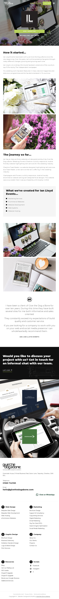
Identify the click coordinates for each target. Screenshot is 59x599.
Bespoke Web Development (10, 513)
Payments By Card (18, 594)
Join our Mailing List (7, 568)
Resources (9, 562)
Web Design (10, 507)
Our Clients (33, 540)
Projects (32, 543)
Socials (36, 562)
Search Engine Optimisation (38, 526)
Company (37, 534)
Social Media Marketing (37, 528)
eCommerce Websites (8, 518)
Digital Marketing (35, 518)
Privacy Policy (29, 594)
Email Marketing (35, 521)
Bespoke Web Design (8, 510)
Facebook (36, 565)
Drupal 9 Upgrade (7, 573)
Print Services (5, 548)
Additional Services (7, 581)
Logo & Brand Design (8, 545)
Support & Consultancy (37, 513)
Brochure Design (35, 510)
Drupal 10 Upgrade (7, 575)
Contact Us (33, 545)
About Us (32, 538)
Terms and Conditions (40, 594)
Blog (2, 565)
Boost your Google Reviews (10, 578)
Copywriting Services (36, 515)
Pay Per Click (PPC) (36, 523)
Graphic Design (11, 534)
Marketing (38, 507)
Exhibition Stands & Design (10, 543)
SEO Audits (5, 570)
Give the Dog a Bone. (43, 596)
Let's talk (47, 3)
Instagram (36, 569)
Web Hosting (5, 515)
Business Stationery (7, 540)
